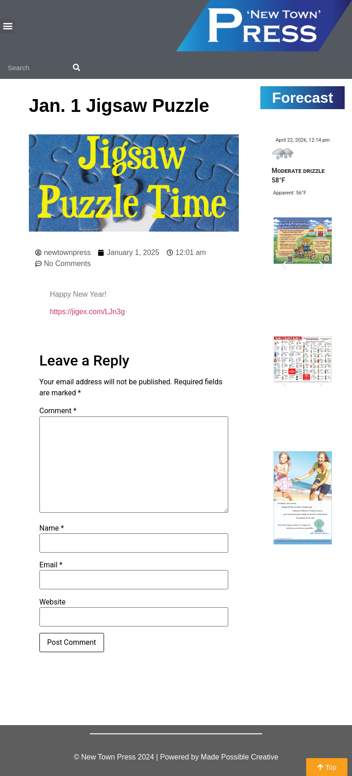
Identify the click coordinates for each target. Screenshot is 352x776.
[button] (7, 25)
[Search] (76, 67)
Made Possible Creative (239, 757)
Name (51, 528)
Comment (58, 411)
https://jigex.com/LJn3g (87, 312)
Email (50, 565)
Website (52, 602)
